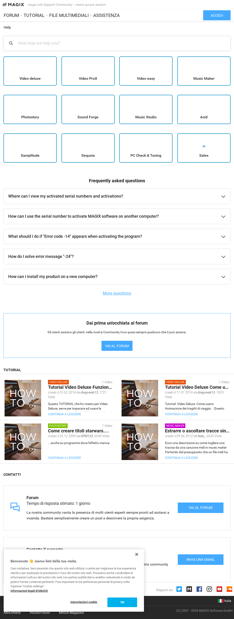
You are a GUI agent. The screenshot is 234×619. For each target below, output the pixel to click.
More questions (117, 293)
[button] (117, 196)
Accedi (217, 15)
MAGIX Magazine (71, 612)
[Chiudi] (137, 554)
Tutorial (34, 15)
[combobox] (119, 43)
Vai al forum (201, 507)
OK (122, 602)
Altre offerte (12, 612)
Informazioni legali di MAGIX (29, 591)
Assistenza (106, 15)
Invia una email (200, 559)
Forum (11, 15)
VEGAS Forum (40, 612)
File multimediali (69, 15)
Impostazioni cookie (83, 602)
